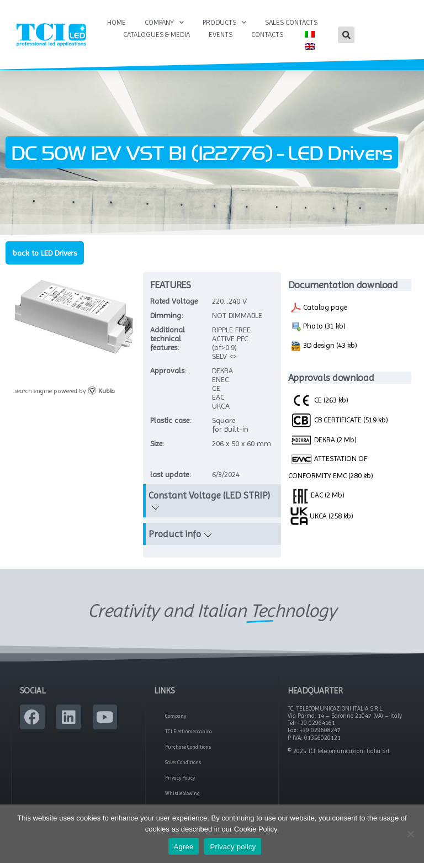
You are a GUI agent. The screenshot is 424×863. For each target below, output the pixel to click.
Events (220, 34)
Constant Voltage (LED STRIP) (209, 495)
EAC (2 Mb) (317, 494)
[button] (346, 35)
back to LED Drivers (45, 252)
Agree (184, 847)
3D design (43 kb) (323, 346)
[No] (410, 833)
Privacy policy (233, 847)
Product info (175, 533)
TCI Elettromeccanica (188, 731)
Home (116, 22)
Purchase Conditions (188, 747)
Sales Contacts (291, 22)
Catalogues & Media (156, 34)
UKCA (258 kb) (322, 515)
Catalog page (318, 307)
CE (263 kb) (319, 399)
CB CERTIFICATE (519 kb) (339, 419)
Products (224, 23)
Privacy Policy (180, 778)
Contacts (267, 34)
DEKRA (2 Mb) (323, 440)
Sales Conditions (183, 762)
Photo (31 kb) (318, 326)
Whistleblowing (182, 793)
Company (164, 23)
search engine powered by (64, 391)
